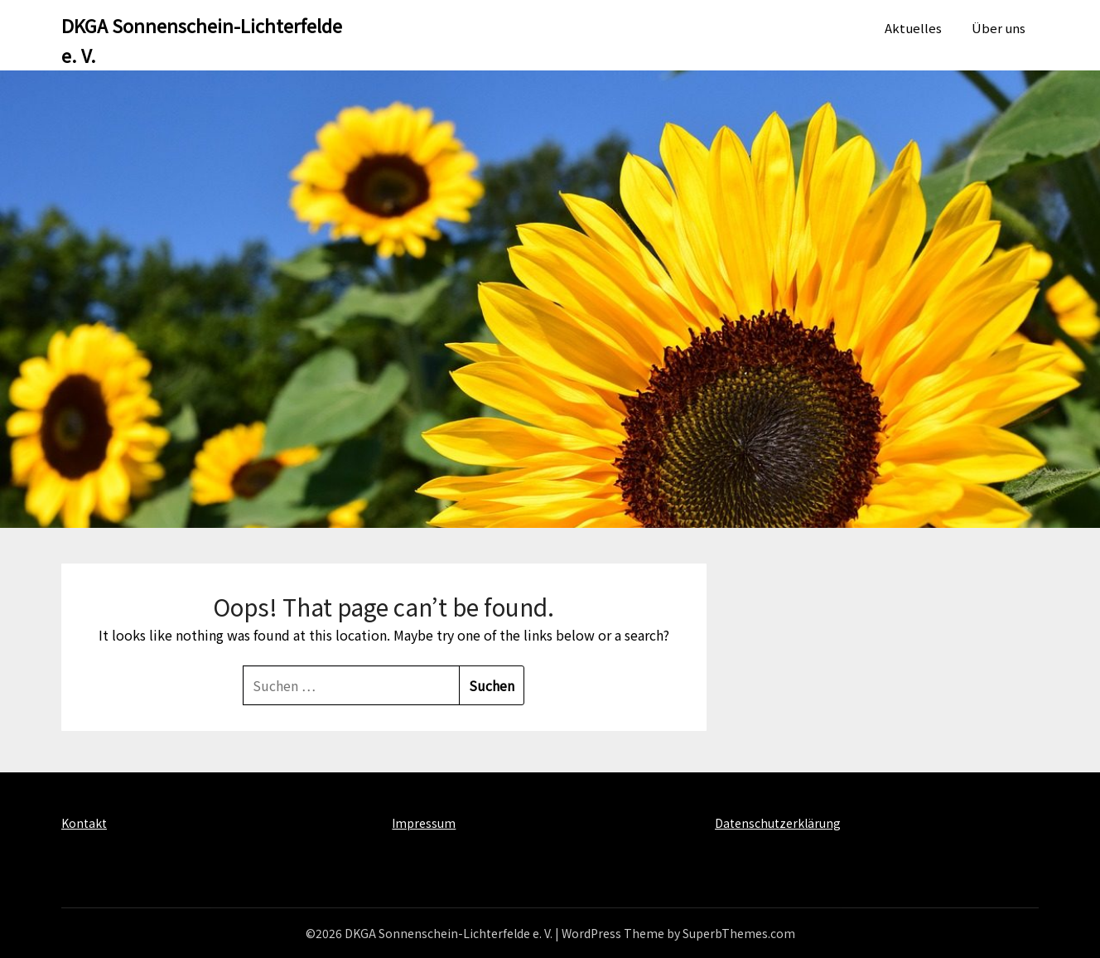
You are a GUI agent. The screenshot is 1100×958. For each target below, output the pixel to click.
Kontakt (84, 823)
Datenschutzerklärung (778, 823)
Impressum (424, 823)
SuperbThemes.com (739, 933)
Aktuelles (913, 27)
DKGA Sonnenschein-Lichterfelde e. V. (201, 40)
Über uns (998, 27)
